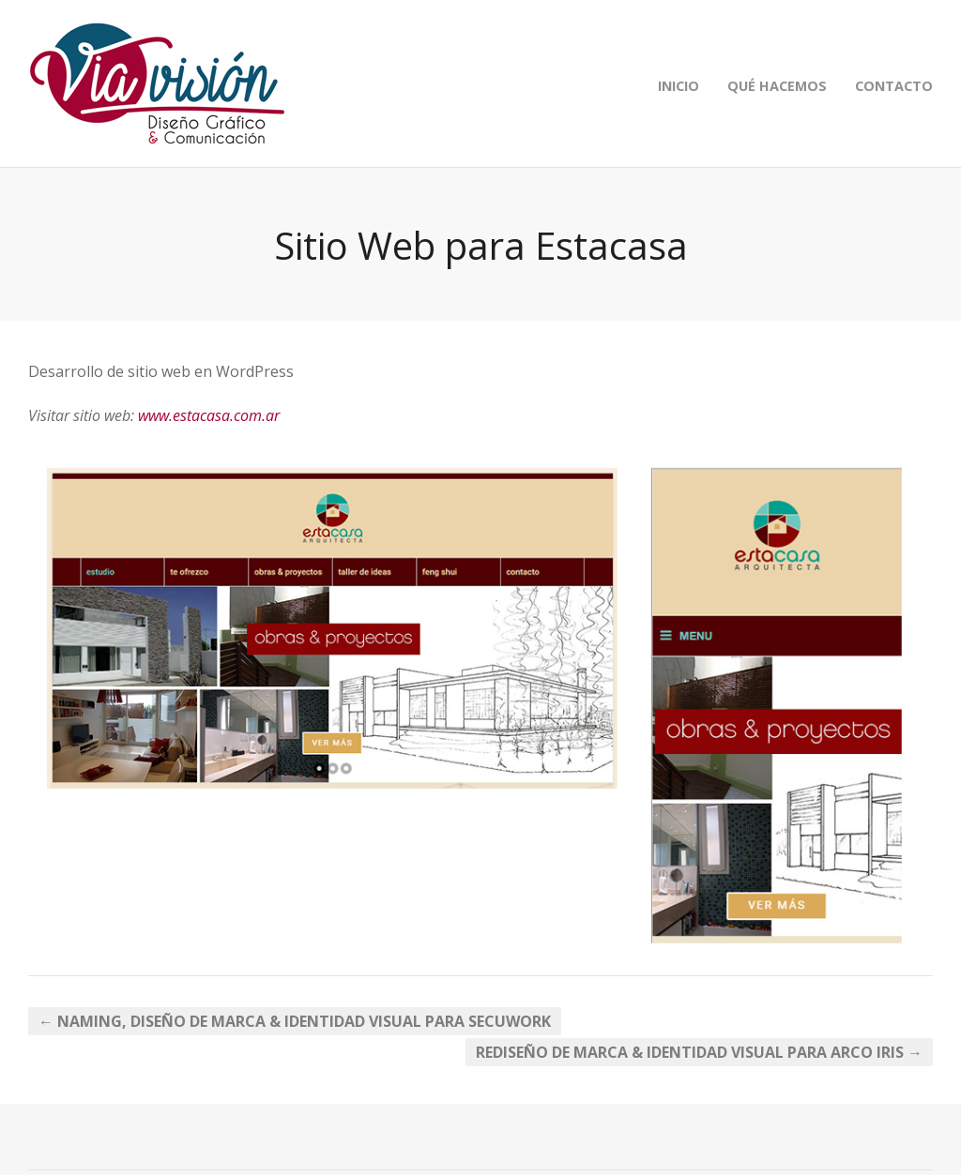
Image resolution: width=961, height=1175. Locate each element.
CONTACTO (894, 86)
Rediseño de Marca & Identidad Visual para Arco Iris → (699, 1052)
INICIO (678, 86)
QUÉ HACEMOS (777, 86)
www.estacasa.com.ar (209, 415)
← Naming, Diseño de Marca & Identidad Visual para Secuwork (294, 1021)
